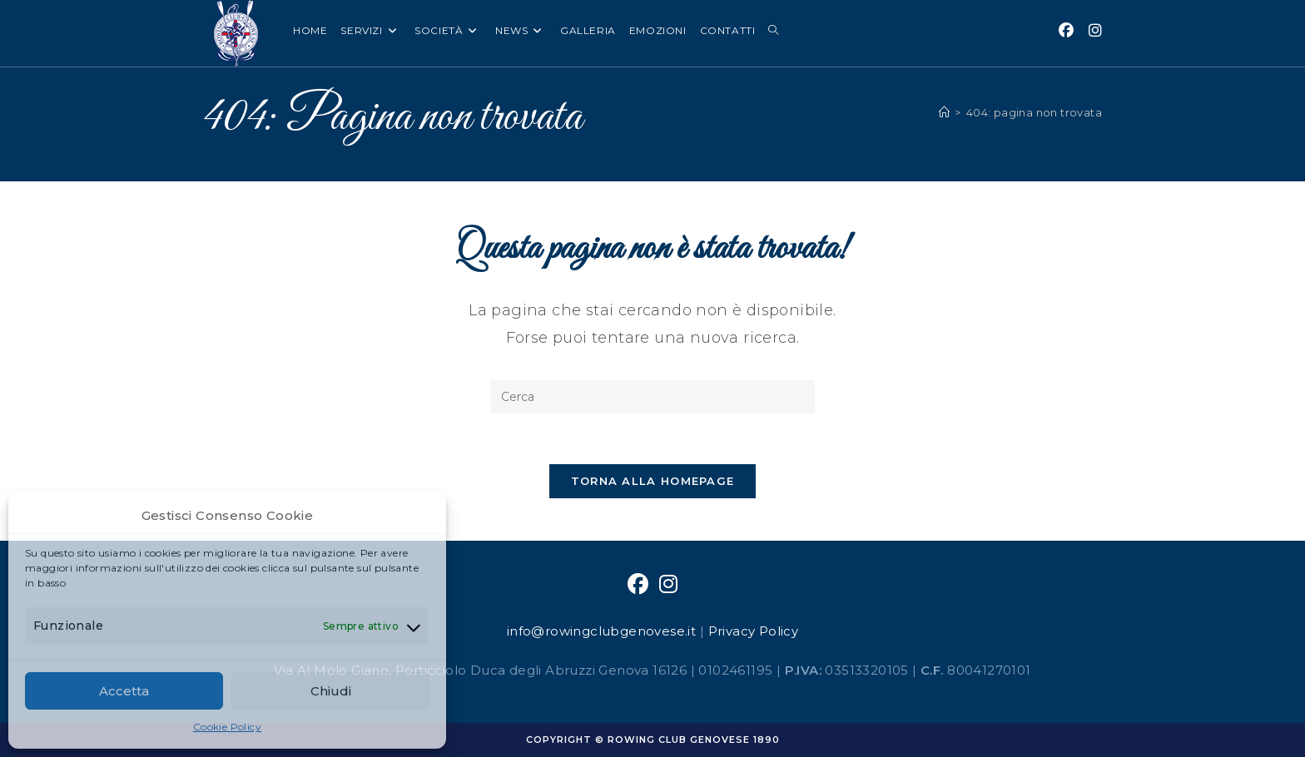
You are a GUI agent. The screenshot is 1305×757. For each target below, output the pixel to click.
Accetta (124, 691)
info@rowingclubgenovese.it (601, 631)
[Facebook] (638, 584)
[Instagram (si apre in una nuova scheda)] (1095, 30)
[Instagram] (668, 584)
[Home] (944, 112)
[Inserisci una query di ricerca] (652, 396)
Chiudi (330, 691)
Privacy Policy (753, 631)
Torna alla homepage (653, 480)
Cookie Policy (227, 726)
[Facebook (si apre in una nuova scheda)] (1066, 30)
